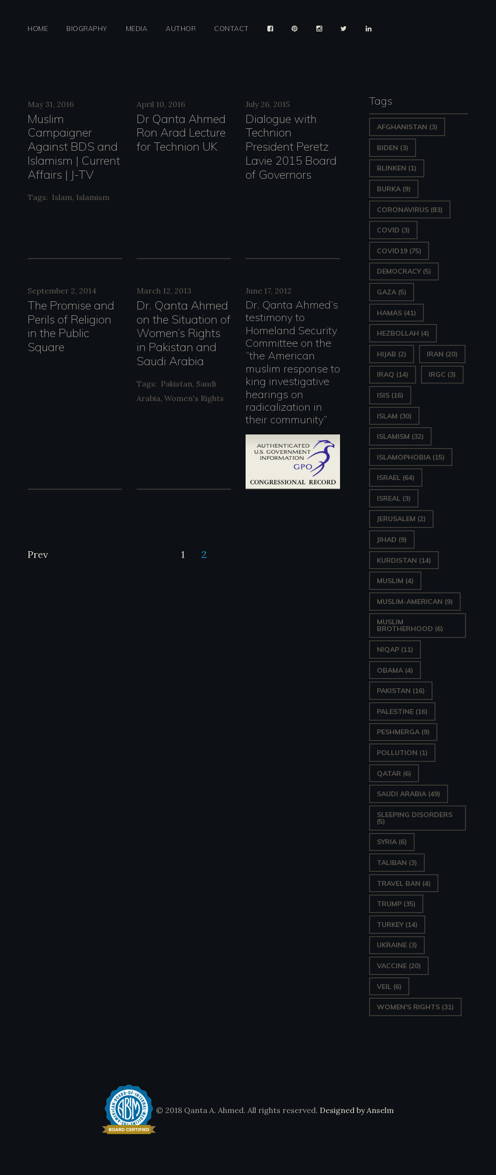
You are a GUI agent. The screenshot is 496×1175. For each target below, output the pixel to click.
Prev (38, 554)
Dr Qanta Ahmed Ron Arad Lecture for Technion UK (181, 132)
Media (137, 29)
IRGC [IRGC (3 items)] (442, 374)
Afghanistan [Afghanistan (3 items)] (407, 127)
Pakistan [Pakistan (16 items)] (401, 690)
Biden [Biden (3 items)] (392, 147)
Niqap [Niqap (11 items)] (395, 649)
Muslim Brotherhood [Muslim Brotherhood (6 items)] (410, 625)
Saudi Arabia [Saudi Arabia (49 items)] (408, 793)
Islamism (92, 197)
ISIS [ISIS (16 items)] (390, 395)
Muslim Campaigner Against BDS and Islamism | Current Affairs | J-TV (74, 146)
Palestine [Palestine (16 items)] (402, 711)
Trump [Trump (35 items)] (396, 903)
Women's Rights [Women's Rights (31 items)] (415, 1007)
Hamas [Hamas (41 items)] (396, 313)
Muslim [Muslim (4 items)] (395, 580)
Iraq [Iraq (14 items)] (392, 374)
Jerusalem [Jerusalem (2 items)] (401, 518)
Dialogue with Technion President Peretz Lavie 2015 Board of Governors (291, 146)
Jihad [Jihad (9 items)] (392, 539)
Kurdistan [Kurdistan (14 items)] (404, 560)
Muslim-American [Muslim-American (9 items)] (415, 601)
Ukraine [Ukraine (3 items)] (397, 945)
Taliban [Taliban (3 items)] (397, 862)
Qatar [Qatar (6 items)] (394, 773)
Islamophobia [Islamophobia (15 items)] (411, 457)
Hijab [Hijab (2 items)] (391, 354)
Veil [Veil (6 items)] (389, 986)
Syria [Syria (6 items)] (392, 841)
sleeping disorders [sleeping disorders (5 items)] (414, 818)
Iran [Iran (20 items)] (442, 354)
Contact (231, 29)
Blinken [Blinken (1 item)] (397, 168)
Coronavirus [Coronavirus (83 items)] (410, 209)
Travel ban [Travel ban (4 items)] (404, 883)
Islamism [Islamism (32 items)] (400, 436)
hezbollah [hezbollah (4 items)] (403, 333)
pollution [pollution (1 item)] (402, 752)
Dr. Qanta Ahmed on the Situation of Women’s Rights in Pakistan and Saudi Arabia (184, 333)
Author (181, 29)
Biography (87, 29)
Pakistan (176, 383)
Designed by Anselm (356, 1110)
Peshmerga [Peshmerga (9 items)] (403, 731)
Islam (62, 197)
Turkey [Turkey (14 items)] (397, 924)
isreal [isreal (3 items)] (394, 498)
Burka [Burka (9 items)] (394, 189)
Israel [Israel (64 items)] (396, 477)
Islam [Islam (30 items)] (394, 416)
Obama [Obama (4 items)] (395, 670)
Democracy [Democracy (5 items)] (404, 271)
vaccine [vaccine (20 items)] (399, 965)
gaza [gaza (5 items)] (391, 292)
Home (38, 29)
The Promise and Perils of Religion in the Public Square (71, 326)
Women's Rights (194, 398)
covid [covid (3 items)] (393, 230)
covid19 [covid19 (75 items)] (399, 251)
